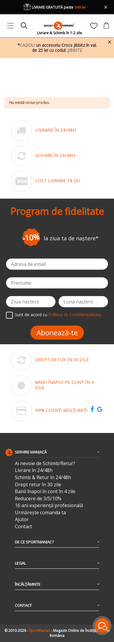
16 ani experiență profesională (49, 505)
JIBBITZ (74, 50)
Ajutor (22, 519)
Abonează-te (57, 332)
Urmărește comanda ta (40, 512)
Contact (23, 526)
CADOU (27, 45)
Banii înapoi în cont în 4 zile (45, 491)
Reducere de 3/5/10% (38, 498)
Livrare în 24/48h (34, 470)
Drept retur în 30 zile (38, 484)
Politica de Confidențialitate (74, 315)
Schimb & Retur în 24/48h (43, 477)
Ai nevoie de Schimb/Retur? (45, 463)
